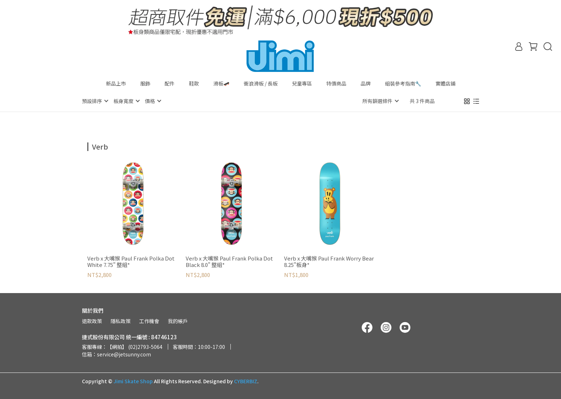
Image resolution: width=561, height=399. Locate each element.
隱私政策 (121, 320)
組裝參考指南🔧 (403, 83)
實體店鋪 (445, 83)
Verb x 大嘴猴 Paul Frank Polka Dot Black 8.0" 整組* (229, 261)
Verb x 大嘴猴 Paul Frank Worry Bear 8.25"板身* (329, 261)
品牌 (366, 83)
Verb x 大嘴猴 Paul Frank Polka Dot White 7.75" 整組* (131, 261)
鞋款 (194, 83)
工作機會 (149, 320)
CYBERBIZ (245, 380)
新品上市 (116, 83)
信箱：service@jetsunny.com (116, 353)
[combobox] (100, 145)
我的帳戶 (178, 320)
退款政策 (92, 320)
